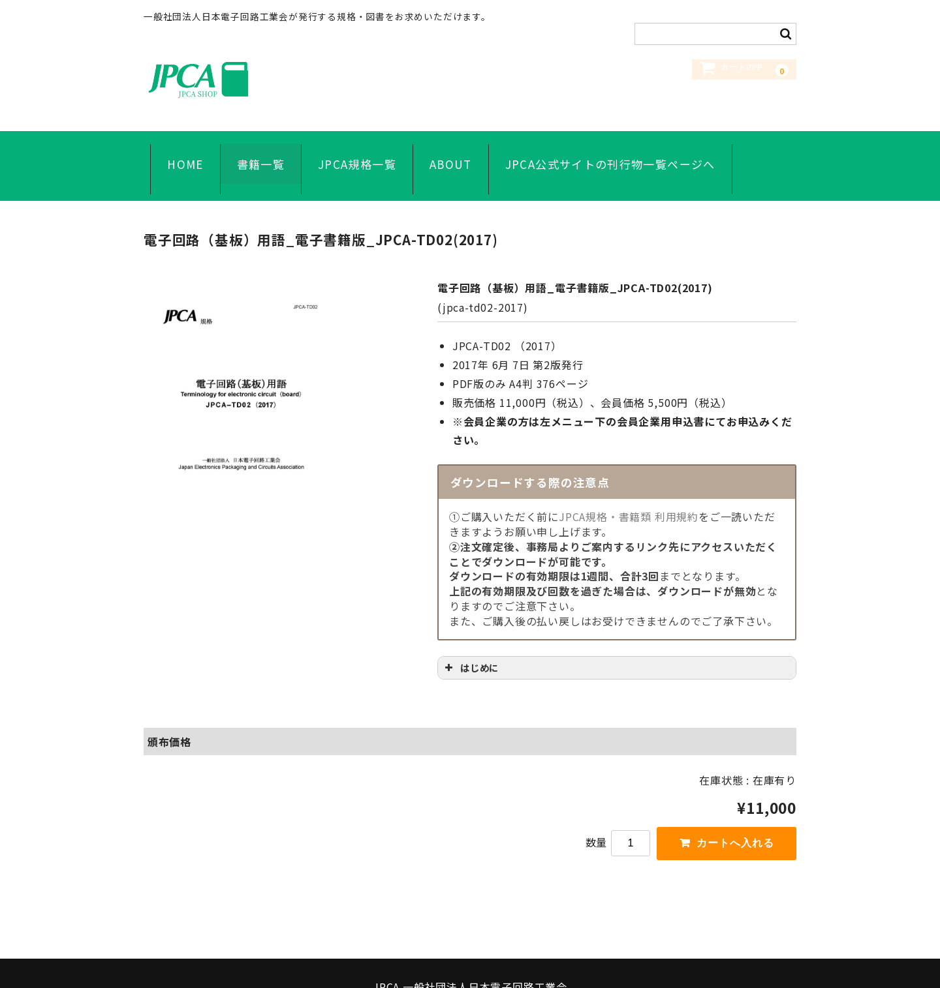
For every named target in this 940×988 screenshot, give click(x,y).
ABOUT (444, 151)
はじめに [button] (471, 637)
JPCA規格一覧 (350, 151)
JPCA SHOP (241, 79)
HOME (178, 151)
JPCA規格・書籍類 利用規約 (628, 486)
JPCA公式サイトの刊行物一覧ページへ (604, 151)
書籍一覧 (253, 151)
